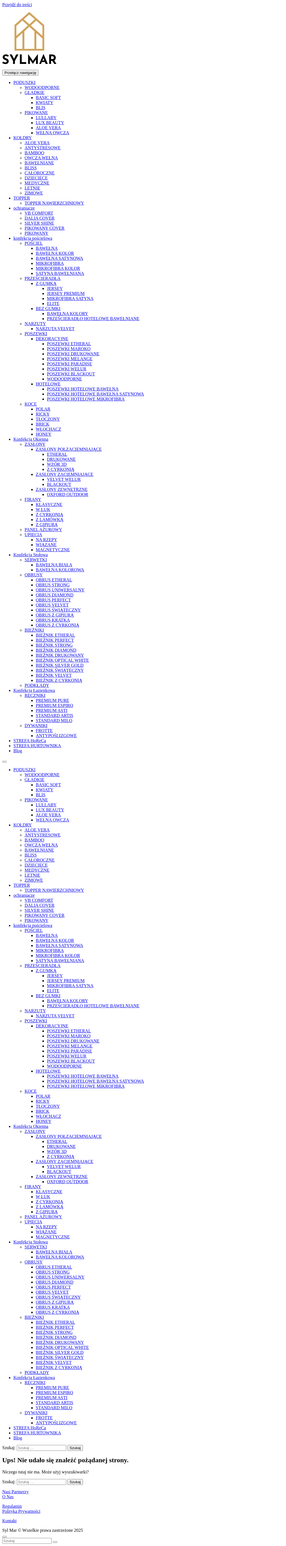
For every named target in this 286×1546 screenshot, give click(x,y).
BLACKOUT (59, 484)
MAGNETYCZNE (53, 549)
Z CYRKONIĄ (60, 469)
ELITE (53, 303)
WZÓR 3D (57, 464)
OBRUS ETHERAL (54, 579)
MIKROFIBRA (50, 263)
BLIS (41, 107)
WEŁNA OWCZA (52, 132)
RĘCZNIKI (35, 695)
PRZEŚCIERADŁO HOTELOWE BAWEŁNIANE (93, 318)
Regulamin (12, 1506)
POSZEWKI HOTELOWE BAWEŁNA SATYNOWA (95, 394)
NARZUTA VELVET (55, 328)
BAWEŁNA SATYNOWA (59, 258)
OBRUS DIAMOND (54, 595)
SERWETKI (36, 559)
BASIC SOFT (48, 97)
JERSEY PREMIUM (66, 293)
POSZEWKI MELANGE (69, 358)
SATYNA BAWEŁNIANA (60, 273)
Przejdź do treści (17, 4)
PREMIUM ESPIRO (54, 705)
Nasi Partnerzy (15, 1491)
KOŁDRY (22, 137)
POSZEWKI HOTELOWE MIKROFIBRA (86, 399)
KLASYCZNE (49, 504)
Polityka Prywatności (21, 1511)
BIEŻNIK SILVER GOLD (60, 665)
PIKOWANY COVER (45, 228)
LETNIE (32, 188)
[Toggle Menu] (4, 762)
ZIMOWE (34, 193)
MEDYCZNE (37, 183)
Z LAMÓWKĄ (49, 519)
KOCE (31, 404)
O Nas (7, 1496)
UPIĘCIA (33, 534)
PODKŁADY (37, 685)
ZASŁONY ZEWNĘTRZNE (62, 489)
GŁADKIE (34, 92)
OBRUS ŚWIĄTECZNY (58, 610)
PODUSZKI (24, 82)
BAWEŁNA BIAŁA (54, 564)
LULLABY (46, 117)
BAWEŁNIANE (39, 162)
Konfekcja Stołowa (30, 554)
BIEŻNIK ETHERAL (55, 635)
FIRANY (33, 499)
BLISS (31, 168)
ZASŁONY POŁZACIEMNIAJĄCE (69, 449)
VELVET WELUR (64, 479)
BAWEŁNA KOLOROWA (60, 569)
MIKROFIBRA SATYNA (70, 298)
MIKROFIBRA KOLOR (58, 268)
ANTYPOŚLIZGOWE (56, 735)
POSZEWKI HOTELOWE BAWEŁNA (82, 389)
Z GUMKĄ (46, 283)
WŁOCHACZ (48, 429)
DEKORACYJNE (52, 338)
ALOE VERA (48, 127)
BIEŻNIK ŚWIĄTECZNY (60, 670)
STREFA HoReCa (29, 740)
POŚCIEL (34, 243)
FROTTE (44, 730)
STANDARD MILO (54, 720)
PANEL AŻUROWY (43, 529)
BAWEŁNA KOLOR (55, 253)
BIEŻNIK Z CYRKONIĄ (59, 680)
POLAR (43, 409)
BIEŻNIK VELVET (54, 675)
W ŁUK (43, 509)
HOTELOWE (48, 384)
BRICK (42, 424)
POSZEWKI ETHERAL (69, 343)
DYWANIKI (36, 725)
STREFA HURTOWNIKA (37, 745)
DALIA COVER (39, 218)
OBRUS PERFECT (53, 600)
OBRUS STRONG (53, 585)
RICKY (43, 414)
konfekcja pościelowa (32, 238)
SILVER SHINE (39, 223)
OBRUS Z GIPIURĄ (55, 615)
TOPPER (21, 198)
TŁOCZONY (48, 419)
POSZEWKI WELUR (66, 368)
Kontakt (9, 1520)
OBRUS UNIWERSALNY (60, 590)
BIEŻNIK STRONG (54, 645)
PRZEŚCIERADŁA (43, 278)
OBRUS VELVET (52, 605)
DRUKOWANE (61, 459)
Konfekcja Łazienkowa (34, 690)
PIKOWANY (36, 233)
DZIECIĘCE (36, 178)
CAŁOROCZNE (40, 173)
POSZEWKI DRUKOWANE (73, 353)
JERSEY (55, 288)
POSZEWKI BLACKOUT (71, 373)
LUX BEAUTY (50, 122)
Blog (17, 750)
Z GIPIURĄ (47, 524)
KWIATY (44, 102)
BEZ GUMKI (48, 308)
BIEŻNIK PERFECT (55, 640)
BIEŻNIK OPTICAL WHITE (62, 660)
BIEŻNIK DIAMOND (56, 650)
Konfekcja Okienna (30, 439)
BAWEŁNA (47, 248)
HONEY (43, 434)
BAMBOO (34, 152)
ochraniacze (24, 208)
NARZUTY (35, 323)
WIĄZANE (46, 544)
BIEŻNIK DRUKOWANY (60, 655)
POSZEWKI (36, 333)
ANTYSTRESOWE (43, 147)
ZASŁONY (35, 444)
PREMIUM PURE (52, 700)
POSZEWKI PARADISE (69, 363)
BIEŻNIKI (34, 630)
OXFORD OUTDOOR (67, 494)
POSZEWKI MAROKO (68, 348)
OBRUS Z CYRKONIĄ (57, 625)
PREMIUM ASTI (51, 710)
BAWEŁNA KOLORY (67, 313)
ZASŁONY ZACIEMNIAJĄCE (64, 474)
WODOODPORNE (42, 87)
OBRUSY (34, 574)
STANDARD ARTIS (54, 715)
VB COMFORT (39, 213)
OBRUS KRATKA (53, 620)
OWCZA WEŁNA (41, 157)
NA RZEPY (46, 539)
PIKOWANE (36, 112)
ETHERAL (57, 454)
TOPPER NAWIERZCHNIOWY (54, 203)
